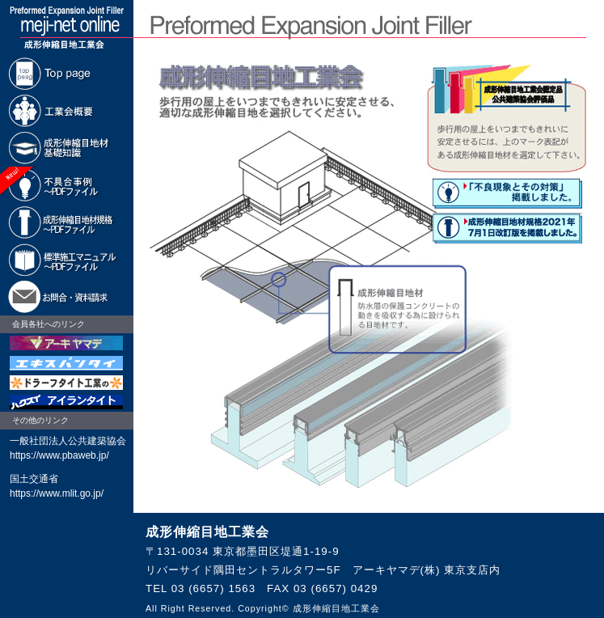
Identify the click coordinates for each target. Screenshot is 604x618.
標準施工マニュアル (66, 259)
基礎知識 (66, 148)
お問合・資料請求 (66, 296)
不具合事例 (66, 185)
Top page (66, 73)
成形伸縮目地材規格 (66, 222)
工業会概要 (66, 110)
